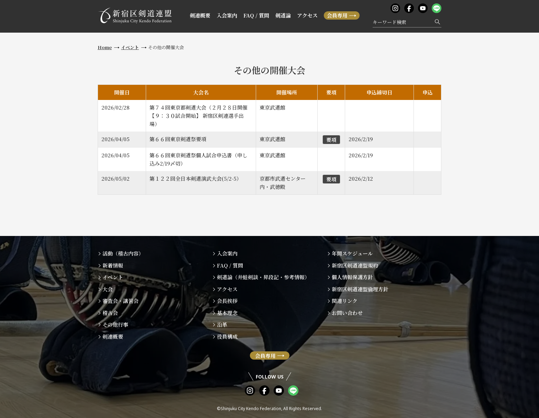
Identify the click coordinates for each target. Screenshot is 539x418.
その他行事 (115, 324)
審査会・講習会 (120, 300)
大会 (107, 289)
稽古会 (110, 312)
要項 (331, 139)
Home (105, 47)
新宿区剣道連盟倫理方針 (360, 289)
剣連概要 (200, 15)
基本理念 (227, 312)
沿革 (222, 324)
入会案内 (227, 15)
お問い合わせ (347, 312)
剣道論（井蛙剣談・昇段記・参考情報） (263, 277)
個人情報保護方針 (352, 277)
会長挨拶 (227, 300)
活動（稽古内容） (123, 253)
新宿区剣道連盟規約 (355, 265)
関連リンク (345, 300)
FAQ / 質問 (256, 15)
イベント (130, 47)
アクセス (307, 15)
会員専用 (337, 15)
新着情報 (112, 265)
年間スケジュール (352, 253)
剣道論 (283, 15)
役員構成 (227, 336)
